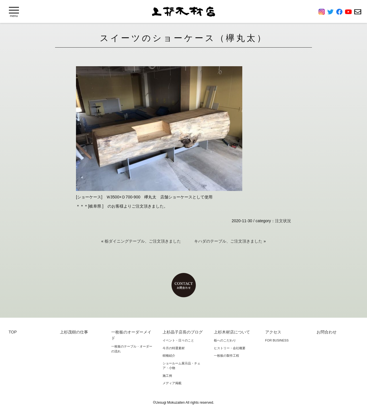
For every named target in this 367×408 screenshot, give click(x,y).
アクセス (273, 332)
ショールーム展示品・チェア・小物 (181, 366)
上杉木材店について (232, 332)
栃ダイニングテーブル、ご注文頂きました (143, 241)
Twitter (331, 12)
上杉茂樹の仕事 (74, 332)
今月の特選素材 (174, 348)
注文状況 (283, 220)
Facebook (340, 12)
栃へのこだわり (225, 340)
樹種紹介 (169, 355)
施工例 (167, 375)
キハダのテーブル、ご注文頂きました (228, 241)
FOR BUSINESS (277, 340)
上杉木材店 (183, 12)
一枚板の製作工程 (226, 355)
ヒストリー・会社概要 (229, 348)
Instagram (323, 12)
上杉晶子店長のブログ (183, 332)
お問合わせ (357, 12)
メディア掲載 (172, 383)
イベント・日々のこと (178, 340)
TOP (13, 332)
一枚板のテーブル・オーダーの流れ (131, 349)
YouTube (349, 12)
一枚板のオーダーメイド (131, 335)
